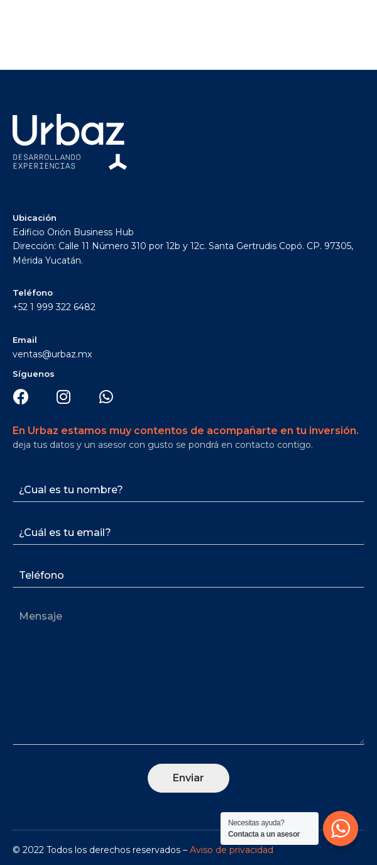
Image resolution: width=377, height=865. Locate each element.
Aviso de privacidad (231, 850)
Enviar (188, 778)
